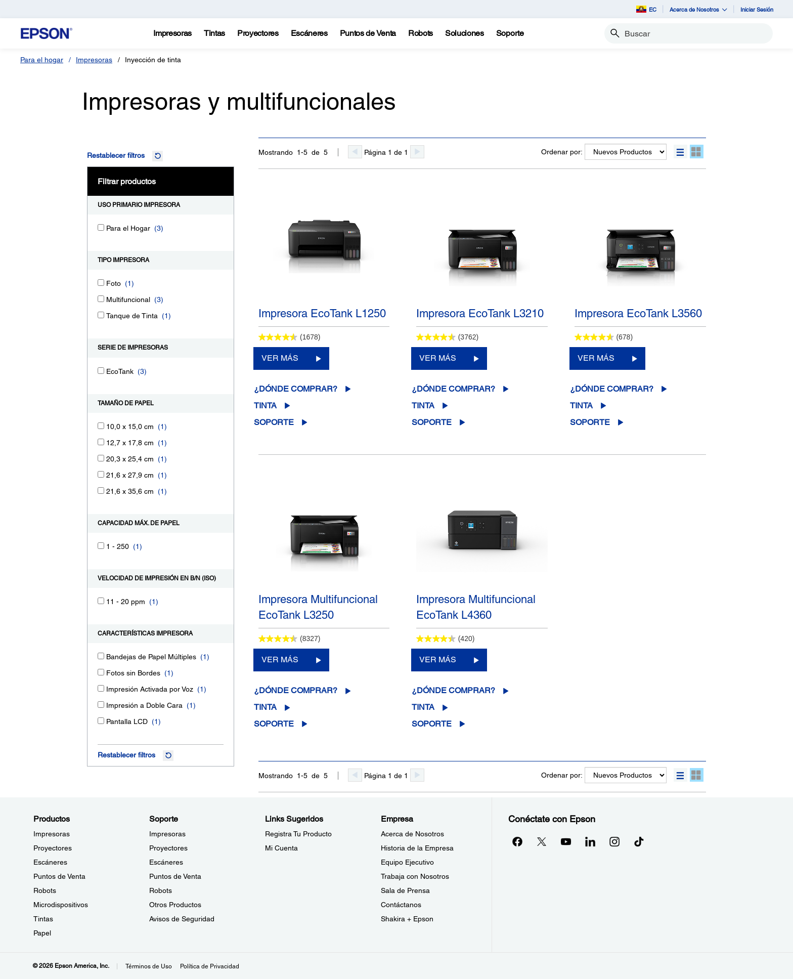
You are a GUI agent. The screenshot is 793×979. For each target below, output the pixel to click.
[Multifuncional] (101, 298)
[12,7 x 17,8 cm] (101, 442)
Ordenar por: (562, 152)
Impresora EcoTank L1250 (322, 313)
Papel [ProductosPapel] (42, 933)
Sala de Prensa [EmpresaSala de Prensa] (405, 890)
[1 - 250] (101, 545)
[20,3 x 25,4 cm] (101, 458)
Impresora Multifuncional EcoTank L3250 (318, 607)
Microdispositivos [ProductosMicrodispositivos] (60, 905)
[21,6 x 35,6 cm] (101, 490)
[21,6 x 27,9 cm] (101, 474)
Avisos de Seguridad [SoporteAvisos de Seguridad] (181, 919)
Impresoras (94, 60)
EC (646, 9)
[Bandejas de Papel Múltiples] (101, 656)
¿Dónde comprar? (295, 389)
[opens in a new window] (639, 841)
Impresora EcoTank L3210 (480, 313)
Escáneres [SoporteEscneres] (166, 862)
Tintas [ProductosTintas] (43, 919)
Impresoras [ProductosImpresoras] (51, 834)
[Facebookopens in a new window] (517, 841)
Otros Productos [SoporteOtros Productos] (175, 905)
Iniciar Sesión (756, 9)
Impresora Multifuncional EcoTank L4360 (476, 607)
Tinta (265, 405)
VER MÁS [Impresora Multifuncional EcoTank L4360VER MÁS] (437, 659)
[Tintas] (214, 33)
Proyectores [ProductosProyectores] (52, 848)
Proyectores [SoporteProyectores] (168, 848)
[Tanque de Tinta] (101, 315)
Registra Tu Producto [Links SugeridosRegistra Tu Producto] (298, 834)
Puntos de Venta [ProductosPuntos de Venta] (59, 876)
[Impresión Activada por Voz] (101, 688)
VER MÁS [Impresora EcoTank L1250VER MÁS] (279, 358)
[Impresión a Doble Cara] (101, 704)
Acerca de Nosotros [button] (698, 9)
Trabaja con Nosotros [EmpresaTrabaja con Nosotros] (415, 876)
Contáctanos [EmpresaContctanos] (401, 905)
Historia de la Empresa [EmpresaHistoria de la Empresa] (417, 848)
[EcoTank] (101, 370)
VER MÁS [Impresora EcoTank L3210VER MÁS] (437, 358)
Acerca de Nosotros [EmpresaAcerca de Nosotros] (412, 834)
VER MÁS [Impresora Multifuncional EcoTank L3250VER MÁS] (279, 659)
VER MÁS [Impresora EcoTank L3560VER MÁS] (596, 358)
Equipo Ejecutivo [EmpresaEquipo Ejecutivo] (407, 862)
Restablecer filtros (116, 155)
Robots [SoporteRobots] (160, 890)
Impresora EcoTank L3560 (638, 313)
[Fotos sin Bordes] (101, 672)
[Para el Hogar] (101, 227)
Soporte (274, 422)
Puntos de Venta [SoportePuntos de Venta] (175, 876)
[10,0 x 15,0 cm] (101, 425)
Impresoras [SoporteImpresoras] (167, 834)
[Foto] (101, 282)
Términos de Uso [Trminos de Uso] (148, 966)
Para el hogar (41, 60)
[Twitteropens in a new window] (542, 841)
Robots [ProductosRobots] (44, 890)
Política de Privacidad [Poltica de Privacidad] (209, 966)
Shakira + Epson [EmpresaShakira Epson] (407, 919)
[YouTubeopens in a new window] (566, 841)
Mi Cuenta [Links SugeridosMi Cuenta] (281, 848)
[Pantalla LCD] (101, 720)
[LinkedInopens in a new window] (590, 841)
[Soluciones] (464, 33)
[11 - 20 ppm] (101, 601)
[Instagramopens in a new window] (614, 841)
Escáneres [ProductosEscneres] (50, 862)
